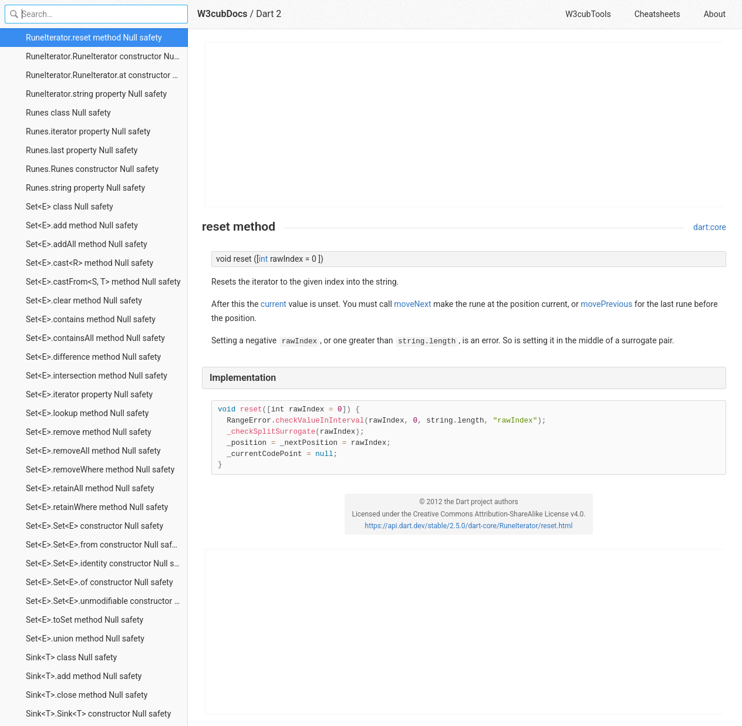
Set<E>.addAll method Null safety (86, 244)
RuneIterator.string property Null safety (96, 94)
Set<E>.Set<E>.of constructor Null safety (99, 582)
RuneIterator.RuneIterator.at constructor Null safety (107, 75)
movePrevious (606, 304)
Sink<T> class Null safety (71, 657)
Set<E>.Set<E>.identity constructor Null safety (107, 563)
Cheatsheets (657, 14)
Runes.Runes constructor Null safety (92, 169)
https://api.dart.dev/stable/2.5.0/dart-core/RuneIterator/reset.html (469, 526)
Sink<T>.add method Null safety (83, 676)
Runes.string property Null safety (85, 188)
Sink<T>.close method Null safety (86, 695)
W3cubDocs (222, 13)
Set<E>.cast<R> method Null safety (89, 263)
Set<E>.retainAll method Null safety (90, 488)
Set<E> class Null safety (69, 206)
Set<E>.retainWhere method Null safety (97, 507)
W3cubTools (588, 14)
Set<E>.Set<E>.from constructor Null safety (104, 544)
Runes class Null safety (68, 112)
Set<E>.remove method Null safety (88, 432)
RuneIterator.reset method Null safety (94, 37)
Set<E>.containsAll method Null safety (95, 338)
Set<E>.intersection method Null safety (96, 375)
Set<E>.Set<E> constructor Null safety (94, 526)
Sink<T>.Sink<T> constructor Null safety (98, 713)
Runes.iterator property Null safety (88, 131)
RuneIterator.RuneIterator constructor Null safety (107, 56)
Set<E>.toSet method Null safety (84, 619)
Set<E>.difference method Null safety (93, 357)
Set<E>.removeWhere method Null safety (100, 469)
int (263, 259)
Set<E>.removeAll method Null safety (93, 450)
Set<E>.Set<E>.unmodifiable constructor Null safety (107, 601)
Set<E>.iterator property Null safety (89, 394)
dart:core (709, 227)
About (715, 14)
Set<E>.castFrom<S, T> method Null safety (103, 281)
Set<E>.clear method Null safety (84, 300)
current (273, 304)
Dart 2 (268, 13)
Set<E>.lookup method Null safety (87, 413)
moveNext (412, 304)
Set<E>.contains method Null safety (91, 319)
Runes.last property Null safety (81, 150)
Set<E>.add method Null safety (82, 225)
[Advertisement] (464, 124)
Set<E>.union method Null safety (85, 638)
